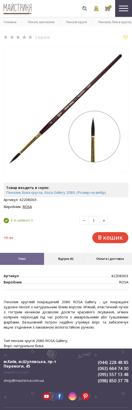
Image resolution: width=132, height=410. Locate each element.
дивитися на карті (16, 372)
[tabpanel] (66, 109)
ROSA (27, 206)
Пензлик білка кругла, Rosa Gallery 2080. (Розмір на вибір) (56, 192)
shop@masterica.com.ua (24, 380)
